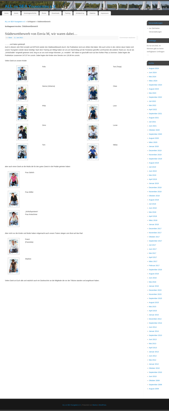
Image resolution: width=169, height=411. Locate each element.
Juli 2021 (152, 122)
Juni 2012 (153, 356)
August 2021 (154, 118)
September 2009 (155, 385)
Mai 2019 (152, 175)
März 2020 (153, 142)
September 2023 (155, 85)
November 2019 (155, 155)
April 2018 (153, 216)
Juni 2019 (153, 171)
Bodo (10, 37)
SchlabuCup (80, 13)
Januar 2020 (154, 146)
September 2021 (155, 114)
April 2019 (153, 179)
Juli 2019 (152, 167)
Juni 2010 (153, 376)
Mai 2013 (152, 343)
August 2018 (154, 200)
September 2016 (155, 270)
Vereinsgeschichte (30, 13)
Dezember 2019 (155, 150)
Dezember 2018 (155, 187)
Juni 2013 (153, 339)
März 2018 (153, 220)
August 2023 (154, 89)
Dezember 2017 (155, 228)
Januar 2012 (154, 364)
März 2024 (153, 81)
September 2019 (155, 159)
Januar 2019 (154, 183)
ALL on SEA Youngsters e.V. (30, 6)
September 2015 (155, 298)
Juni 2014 (153, 327)
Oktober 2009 (154, 380)
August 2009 (154, 389)
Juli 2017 (152, 245)
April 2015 (153, 311)
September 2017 (155, 241)
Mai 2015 (152, 307)
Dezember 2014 (155, 319)
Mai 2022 (152, 105)
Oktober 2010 (154, 368)
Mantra (94, 405)
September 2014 (155, 323)
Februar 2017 (154, 265)
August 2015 (154, 302)
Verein (16, 13)
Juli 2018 (152, 204)
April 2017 (153, 257)
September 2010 (155, 372)
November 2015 (155, 294)
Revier (44, 13)
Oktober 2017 (154, 237)
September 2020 (155, 134)
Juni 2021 (153, 126)
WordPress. (103, 405)
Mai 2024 (152, 77)
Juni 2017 (153, 249)
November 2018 (155, 192)
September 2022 (155, 97)
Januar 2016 (154, 286)
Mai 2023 (152, 93)
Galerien (92, 13)
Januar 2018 (154, 224)
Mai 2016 (152, 282)
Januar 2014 (154, 331)
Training (67, 13)
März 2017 (153, 261)
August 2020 (154, 138)
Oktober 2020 (154, 130)
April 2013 (153, 348)
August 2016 (154, 274)
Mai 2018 (152, 212)
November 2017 (155, 233)
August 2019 (154, 163)
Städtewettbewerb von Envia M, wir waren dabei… (41, 34)
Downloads (55, 13)
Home (6, 13)
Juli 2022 (152, 101)
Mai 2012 (152, 360)
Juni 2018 (153, 208)
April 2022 (153, 109)
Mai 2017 (152, 253)
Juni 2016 (153, 278)
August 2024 (154, 68)
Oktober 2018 (154, 196)
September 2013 (155, 335)
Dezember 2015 (155, 290)
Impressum (105, 13)
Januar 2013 (154, 352)
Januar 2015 (154, 315)
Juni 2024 (153, 72)
